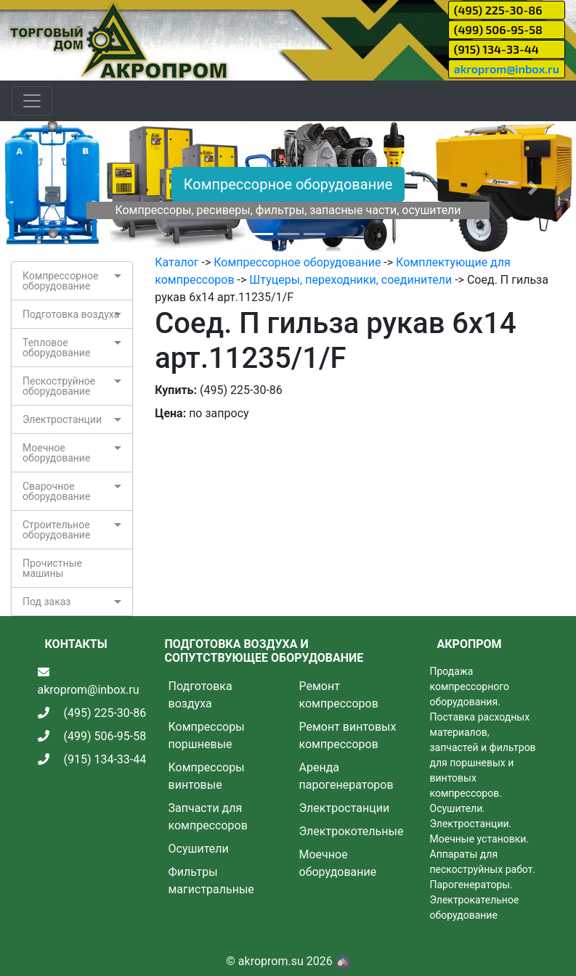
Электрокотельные (351, 831)
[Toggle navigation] (32, 100)
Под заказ (46, 601)
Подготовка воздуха (71, 314)
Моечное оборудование (56, 453)
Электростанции (62, 419)
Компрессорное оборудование (288, 184)
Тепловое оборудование (56, 347)
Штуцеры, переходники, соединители (350, 280)
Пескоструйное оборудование (59, 386)
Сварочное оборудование (56, 491)
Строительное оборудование (56, 530)
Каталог (176, 262)
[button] (43, 187)
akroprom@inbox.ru (506, 68)
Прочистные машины (52, 568)
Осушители (199, 849)
